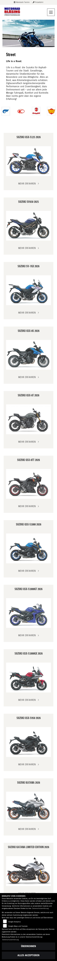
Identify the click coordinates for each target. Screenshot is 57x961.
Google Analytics (14, 922)
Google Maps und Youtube (18, 926)
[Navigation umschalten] (51, 12)
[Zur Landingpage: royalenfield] (51, 111)
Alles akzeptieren (28, 955)
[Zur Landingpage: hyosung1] (5, 111)
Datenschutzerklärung (40, 908)
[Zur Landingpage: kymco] (21, 111)
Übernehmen (28, 946)
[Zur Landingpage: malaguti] (36, 111)
